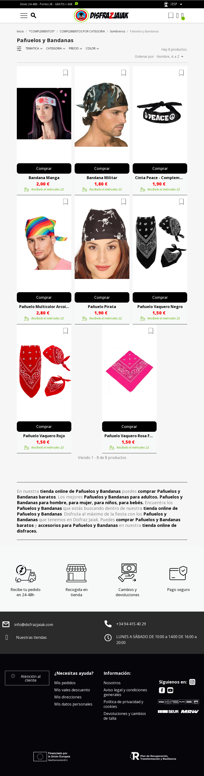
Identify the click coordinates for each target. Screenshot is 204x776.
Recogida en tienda (76, 592)
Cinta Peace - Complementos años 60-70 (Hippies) (160, 177)
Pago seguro (178, 589)
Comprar (44, 168)
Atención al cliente (166, 4)
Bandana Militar (102, 177)
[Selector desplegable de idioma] (177, 4)
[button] (27, 678)
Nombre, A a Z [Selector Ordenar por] (171, 56)
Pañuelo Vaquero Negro (160, 306)
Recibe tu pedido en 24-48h (25, 592)
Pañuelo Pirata (102, 306)
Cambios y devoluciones (127, 592)
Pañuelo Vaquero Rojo (44, 435)
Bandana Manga (44, 177)
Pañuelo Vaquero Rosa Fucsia (129, 435)
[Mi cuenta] (177, 15)
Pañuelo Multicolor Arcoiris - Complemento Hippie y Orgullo (44, 306)
